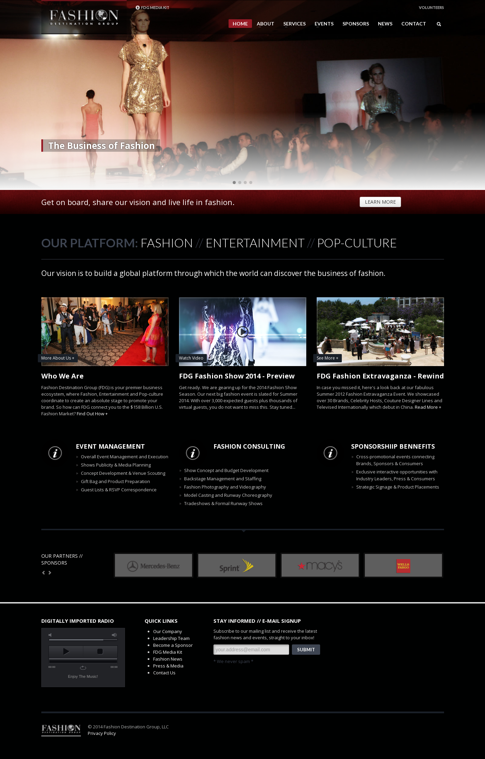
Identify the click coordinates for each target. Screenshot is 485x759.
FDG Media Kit (167, 652)
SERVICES (292, 23)
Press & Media (168, 666)
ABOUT (263, 23)
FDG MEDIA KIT (152, 7)
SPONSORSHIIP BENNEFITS (393, 446)
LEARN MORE (380, 202)
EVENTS (322, 23)
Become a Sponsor (173, 645)
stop (100, 652)
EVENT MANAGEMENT (110, 446)
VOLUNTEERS (431, 7)
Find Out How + (92, 413)
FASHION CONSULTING (249, 446)
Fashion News (167, 659)
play (66, 652)
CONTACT (413, 23)
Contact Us (164, 673)
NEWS (383, 23)
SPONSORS (355, 23)
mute (51, 635)
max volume (114, 635)
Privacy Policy (102, 733)
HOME (240, 23)
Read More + (428, 407)
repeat (83, 668)
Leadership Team (171, 638)
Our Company (167, 631)
